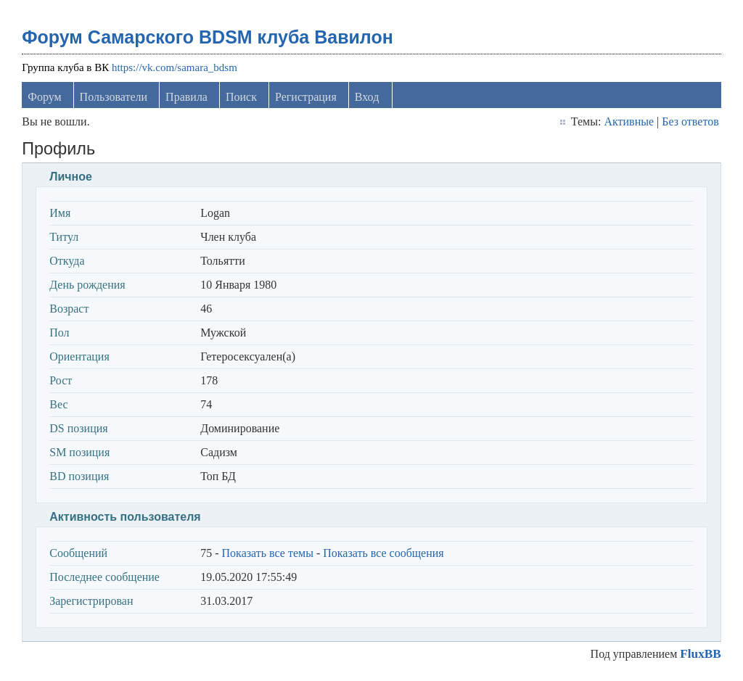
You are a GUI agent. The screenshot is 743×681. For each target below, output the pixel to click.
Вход (367, 97)
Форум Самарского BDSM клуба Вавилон (207, 37)
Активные (629, 121)
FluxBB (700, 654)
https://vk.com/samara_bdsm (174, 67)
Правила (186, 97)
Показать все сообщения (383, 553)
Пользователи (114, 97)
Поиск (241, 97)
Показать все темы (267, 553)
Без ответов (690, 121)
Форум (44, 97)
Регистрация (306, 97)
